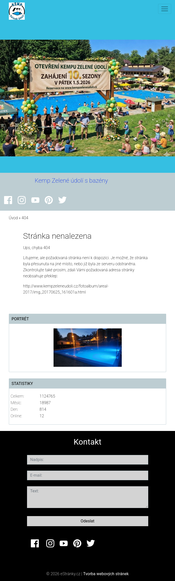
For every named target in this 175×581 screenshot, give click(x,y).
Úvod (13, 217)
